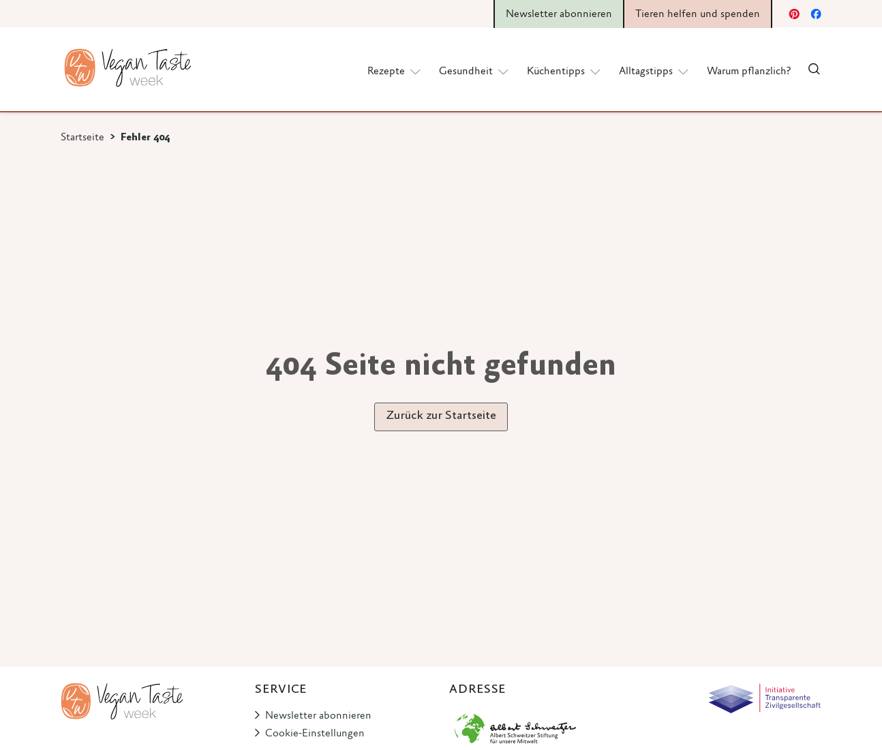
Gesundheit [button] (475, 71)
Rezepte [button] (395, 71)
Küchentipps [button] (565, 71)
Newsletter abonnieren (318, 715)
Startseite (82, 137)
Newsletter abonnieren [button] (559, 14)
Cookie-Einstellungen (315, 733)
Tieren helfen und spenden (697, 14)
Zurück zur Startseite (441, 416)
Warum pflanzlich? (749, 71)
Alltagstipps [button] (654, 71)
